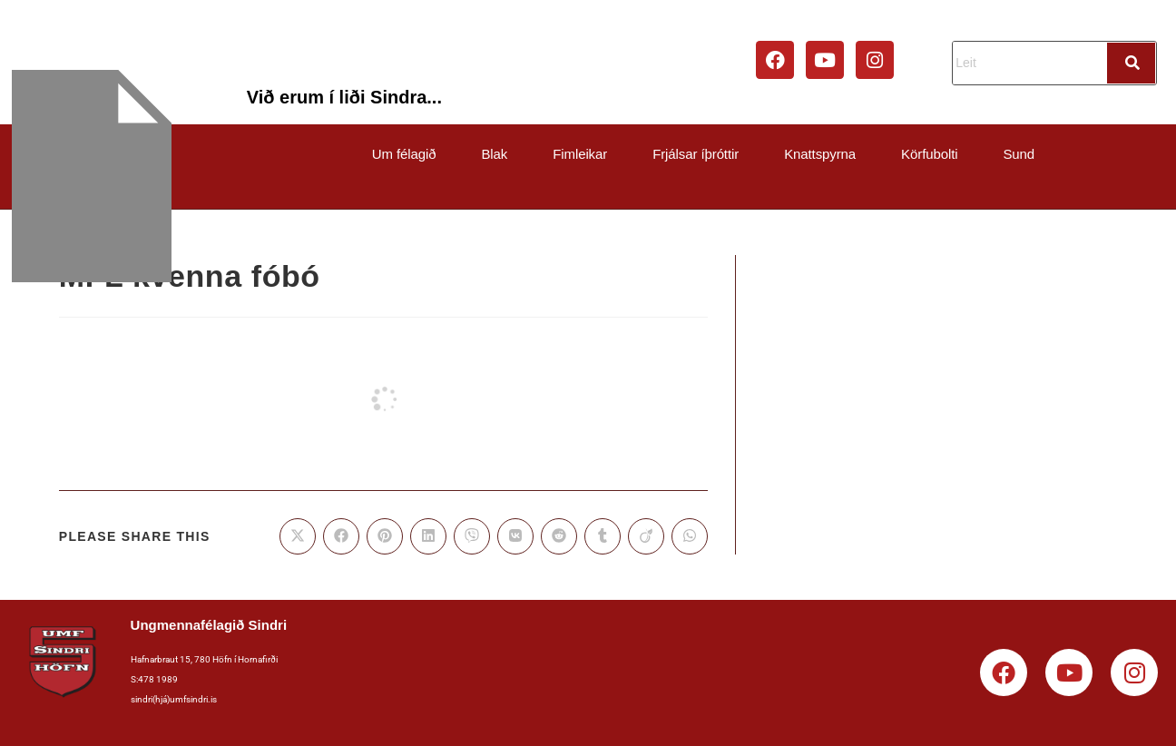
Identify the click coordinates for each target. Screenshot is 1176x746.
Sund (1018, 154)
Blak (494, 154)
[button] (409, 153)
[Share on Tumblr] (602, 536)
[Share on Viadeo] (646, 536)
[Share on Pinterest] (385, 536)
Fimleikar (580, 154)
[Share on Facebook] (341, 536)
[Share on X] (297, 536)
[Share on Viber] (472, 536)
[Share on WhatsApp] (689, 536)
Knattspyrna (820, 154)
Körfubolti (929, 154)
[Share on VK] (515, 536)
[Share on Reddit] (559, 536)
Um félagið (404, 154)
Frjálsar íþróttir (695, 154)
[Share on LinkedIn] (428, 536)
